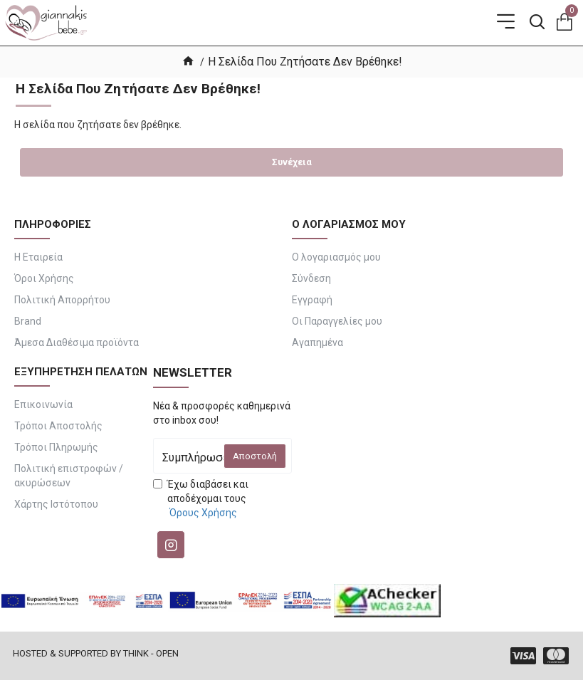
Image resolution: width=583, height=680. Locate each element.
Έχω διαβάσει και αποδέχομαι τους (200, 499)
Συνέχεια (292, 162)
